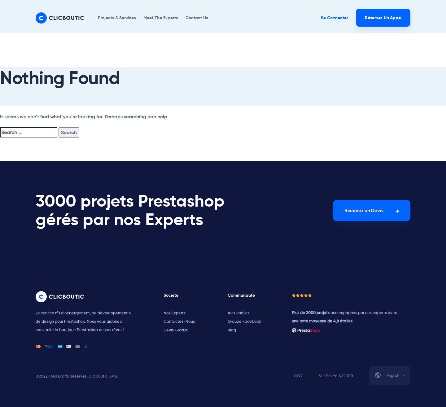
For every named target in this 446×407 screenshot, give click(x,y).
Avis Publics (238, 313)
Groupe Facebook (244, 321)
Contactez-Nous (179, 321)
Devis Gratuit (176, 330)
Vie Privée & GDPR (336, 376)
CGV (298, 376)
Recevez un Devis (363, 210)
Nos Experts (175, 313)
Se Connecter (334, 17)
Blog (232, 330)
